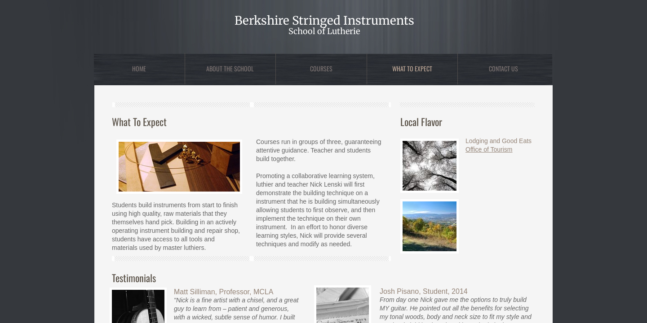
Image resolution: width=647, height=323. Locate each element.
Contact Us (503, 68)
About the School (230, 68)
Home (139, 68)
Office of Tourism (489, 149)
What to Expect (412, 68)
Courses (321, 68)
